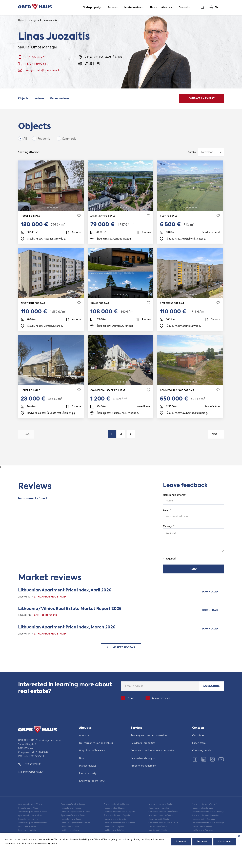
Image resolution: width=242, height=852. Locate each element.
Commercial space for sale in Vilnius (32, 812)
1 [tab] (45, 207)
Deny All (202, 842)
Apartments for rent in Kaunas (73, 815)
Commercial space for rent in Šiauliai (163, 823)
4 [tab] (54, 207)
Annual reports (45, 615)
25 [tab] (196, 382)
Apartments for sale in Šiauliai (161, 804)
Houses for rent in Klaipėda (115, 819)
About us (168, 7)
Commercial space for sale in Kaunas (75, 812)
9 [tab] (196, 207)
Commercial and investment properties (152, 750)
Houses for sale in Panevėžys (203, 808)
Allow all (181, 842)
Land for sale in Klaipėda (114, 827)
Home (21, 20)
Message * (193, 538)
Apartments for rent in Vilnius (30, 815)
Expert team (199, 743)
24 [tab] (57, 294)
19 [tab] (57, 207)
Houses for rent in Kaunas (71, 819)
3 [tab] (51, 207)
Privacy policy (50, 843)
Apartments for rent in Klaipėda (117, 815)
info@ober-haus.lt (30, 772)
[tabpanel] (51, 185)
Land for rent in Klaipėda (114, 830)
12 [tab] (126, 207)
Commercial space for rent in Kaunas (75, 823)
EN (215, 7)
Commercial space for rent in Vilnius (32, 823)
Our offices (198, 735)
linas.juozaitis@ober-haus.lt (42, 70)
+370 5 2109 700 (29, 764)
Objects (23, 98)
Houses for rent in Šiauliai (159, 819)
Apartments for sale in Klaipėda (116, 804)
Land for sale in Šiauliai (158, 827)
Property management (143, 766)
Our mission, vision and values (96, 743)
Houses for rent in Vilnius (28, 819)
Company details (201, 750)
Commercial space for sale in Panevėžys (208, 812)
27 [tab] (196, 294)
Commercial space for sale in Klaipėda (119, 812)
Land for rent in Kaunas (70, 830)
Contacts (185, 7)
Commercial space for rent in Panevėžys (208, 823)
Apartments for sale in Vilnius (30, 804)
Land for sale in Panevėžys (202, 827)
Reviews (39, 98)
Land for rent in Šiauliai (158, 830)
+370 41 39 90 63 (35, 63)
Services (114, 7)
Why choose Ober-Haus (92, 750)
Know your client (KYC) (92, 781)
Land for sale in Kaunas (70, 827)
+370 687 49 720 (35, 57)
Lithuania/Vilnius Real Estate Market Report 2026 (70, 609)
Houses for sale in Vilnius (28, 808)
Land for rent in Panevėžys (202, 830)
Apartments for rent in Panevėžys (205, 815)
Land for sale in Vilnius (27, 827)
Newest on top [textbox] (209, 152)
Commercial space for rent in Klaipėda (119, 823)
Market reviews (134, 7)
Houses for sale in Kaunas (71, 808)
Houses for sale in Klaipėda (114, 808)
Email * (167, 510)
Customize (225, 842)
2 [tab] (48, 207)
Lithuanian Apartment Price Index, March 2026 (66, 627)
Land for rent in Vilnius (27, 830)
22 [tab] (126, 294)
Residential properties (143, 743)
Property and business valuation (149, 735)
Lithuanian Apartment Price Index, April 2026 (64, 590)
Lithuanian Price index (50, 597)
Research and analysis (143, 758)
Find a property (93, 7)
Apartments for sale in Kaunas (73, 804)
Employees (33, 20)
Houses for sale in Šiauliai (159, 808)
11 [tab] (57, 382)
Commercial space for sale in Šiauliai (163, 812)
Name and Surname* (174, 495)
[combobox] (211, 152)
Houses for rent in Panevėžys (203, 819)
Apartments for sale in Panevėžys (205, 804)
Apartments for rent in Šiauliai (161, 815)
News (153, 7)
